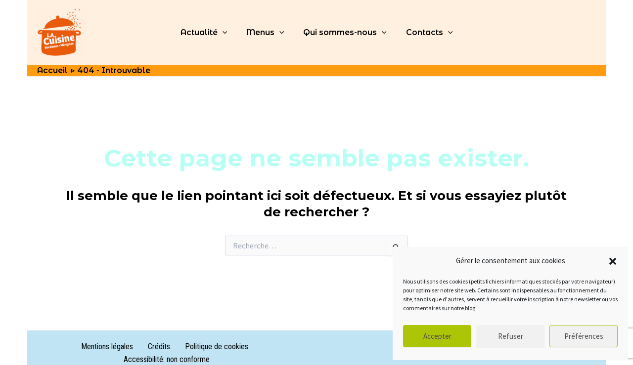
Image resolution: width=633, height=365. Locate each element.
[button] (613, 261)
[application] (227, 32)
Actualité (208, 32)
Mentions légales (68, 346)
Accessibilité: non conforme (246, 346)
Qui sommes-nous (343, 32)
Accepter (437, 336)
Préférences (583, 336)
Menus (267, 32)
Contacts (424, 32)
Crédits (113, 346)
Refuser (510, 336)
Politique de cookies (163, 346)
